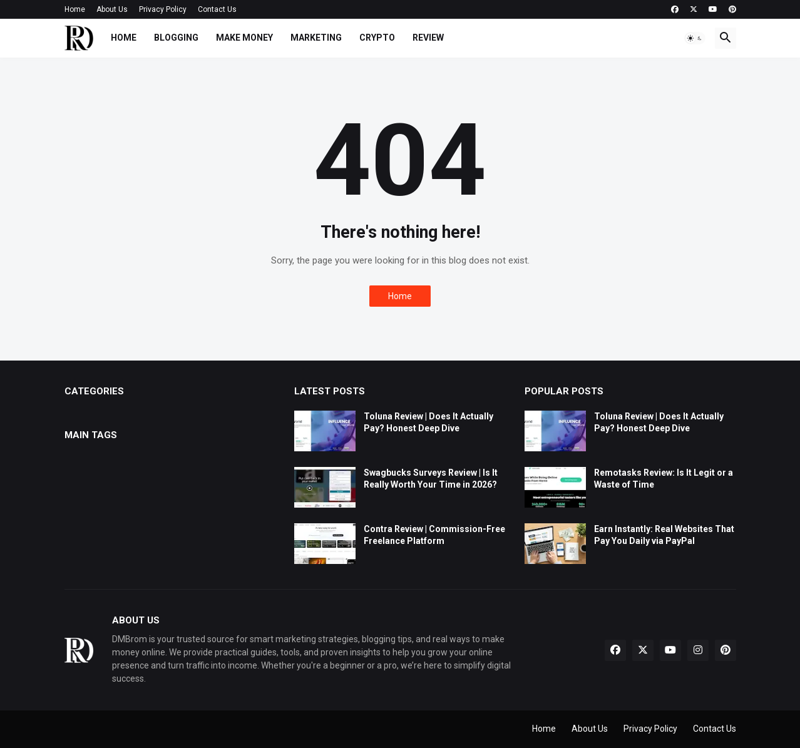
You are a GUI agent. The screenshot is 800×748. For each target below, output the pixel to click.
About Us (112, 9)
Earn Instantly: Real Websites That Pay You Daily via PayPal (664, 535)
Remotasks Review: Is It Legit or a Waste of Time (663, 478)
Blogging (176, 38)
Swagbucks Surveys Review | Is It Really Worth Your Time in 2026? (431, 478)
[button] (694, 38)
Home (74, 9)
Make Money (244, 38)
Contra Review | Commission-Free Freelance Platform (434, 535)
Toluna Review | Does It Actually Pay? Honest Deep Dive (428, 422)
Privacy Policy (163, 9)
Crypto (377, 38)
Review (428, 38)
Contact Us (217, 9)
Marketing (316, 38)
